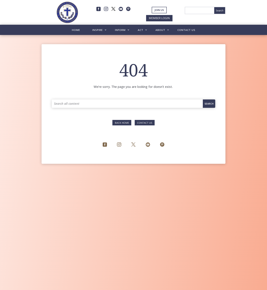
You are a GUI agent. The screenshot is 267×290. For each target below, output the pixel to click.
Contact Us (186, 30)
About (160, 30)
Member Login (159, 18)
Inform (120, 30)
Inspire (97, 30)
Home (76, 30)
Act (140, 30)
